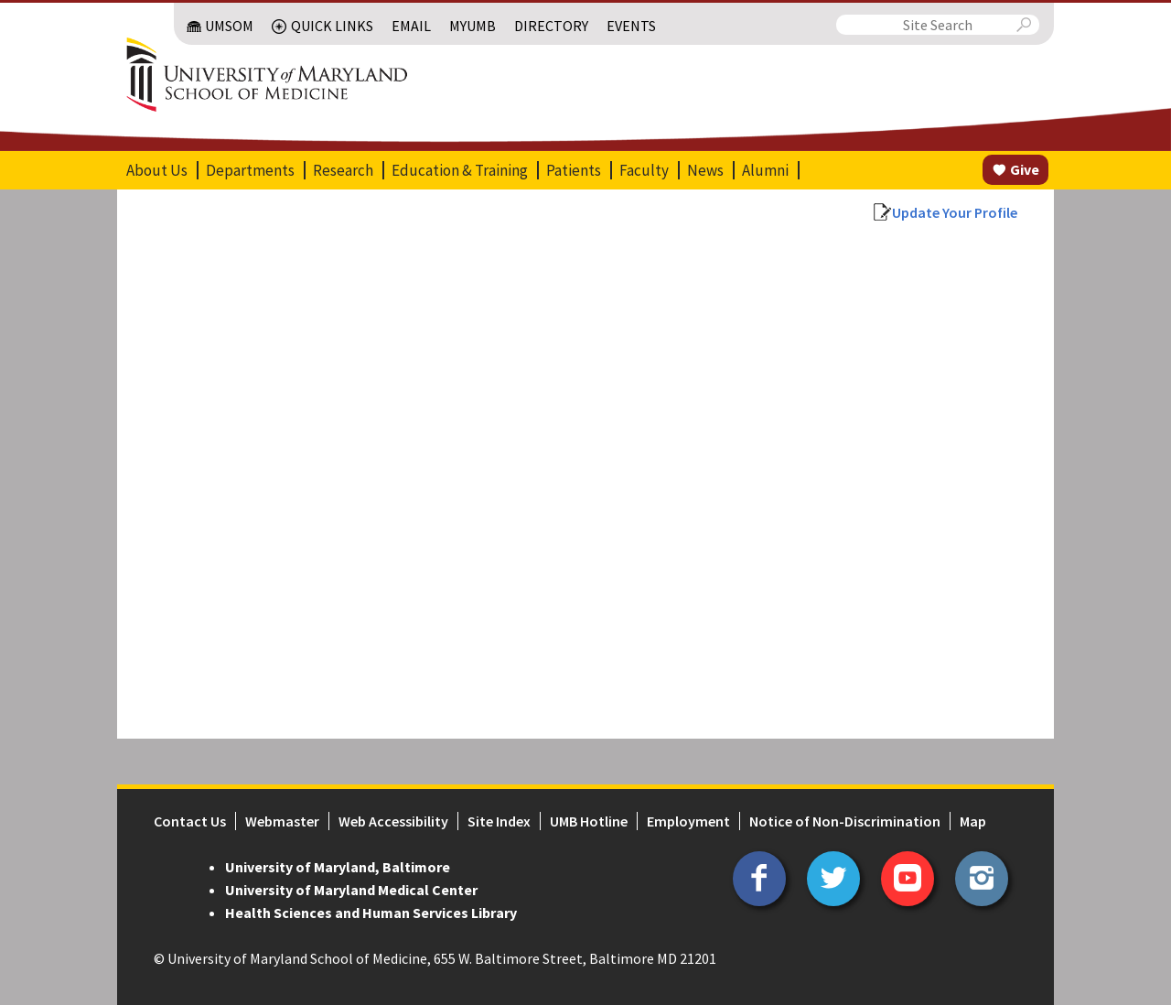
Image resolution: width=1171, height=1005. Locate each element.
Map (973, 821)
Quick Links (332, 25)
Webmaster (282, 821)
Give (1024, 169)
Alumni (765, 170)
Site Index (499, 821)
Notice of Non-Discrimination (844, 821)
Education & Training (460, 170)
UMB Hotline (589, 821)
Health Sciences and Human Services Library (371, 912)
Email (411, 25)
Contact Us (190, 821)
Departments (250, 170)
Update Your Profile (954, 212)
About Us (157, 170)
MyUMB (472, 25)
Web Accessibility (393, 821)
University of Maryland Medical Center (351, 890)
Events (631, 25)
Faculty (644, 170)
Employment (688, 821)
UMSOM (229, 25)
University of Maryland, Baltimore (337, 867)
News (705, 170)
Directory (551, 25)
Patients (573, 170)
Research (343, 170)
